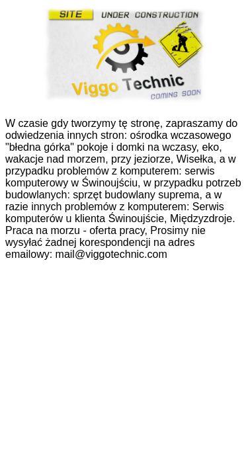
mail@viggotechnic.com (111, 254)
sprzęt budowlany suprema (136, 194)
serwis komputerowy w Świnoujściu (110, 176)
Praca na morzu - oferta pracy (74, 230)
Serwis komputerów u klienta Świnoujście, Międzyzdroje (118, 212)
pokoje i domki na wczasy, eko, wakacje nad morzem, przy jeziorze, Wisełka (113, 153)
